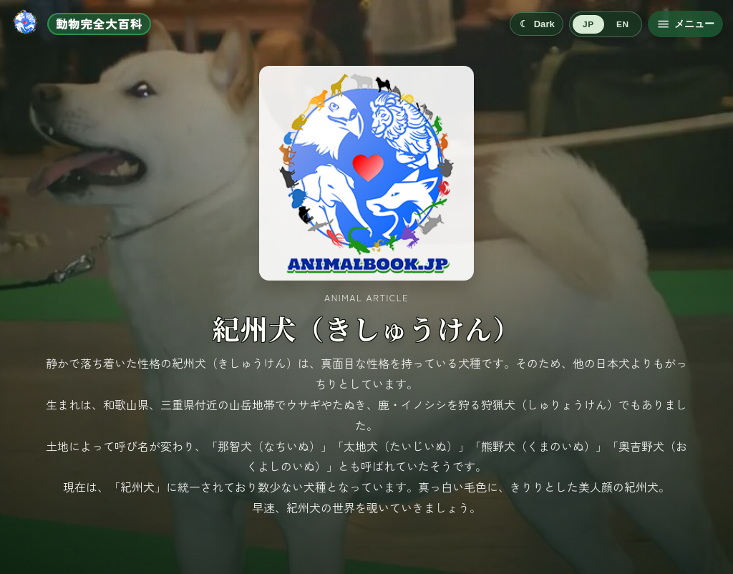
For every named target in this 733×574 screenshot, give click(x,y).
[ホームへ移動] (80, 24)
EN (622, 24)
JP (588, 24)
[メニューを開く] (685, 24)
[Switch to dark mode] (536, 24)
